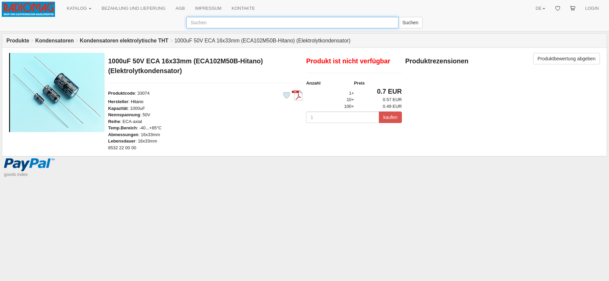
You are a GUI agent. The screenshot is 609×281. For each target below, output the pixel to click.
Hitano (137, 101)
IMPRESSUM (208, 8)
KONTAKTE (243, 8)
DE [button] (540, 8)
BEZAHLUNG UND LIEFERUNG (133, 8)
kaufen (390, 117)
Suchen (410, 22)
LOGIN (592, 8)
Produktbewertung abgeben (566, 58)
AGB (180, 8)
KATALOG (79, 8)
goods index (16, 174)
